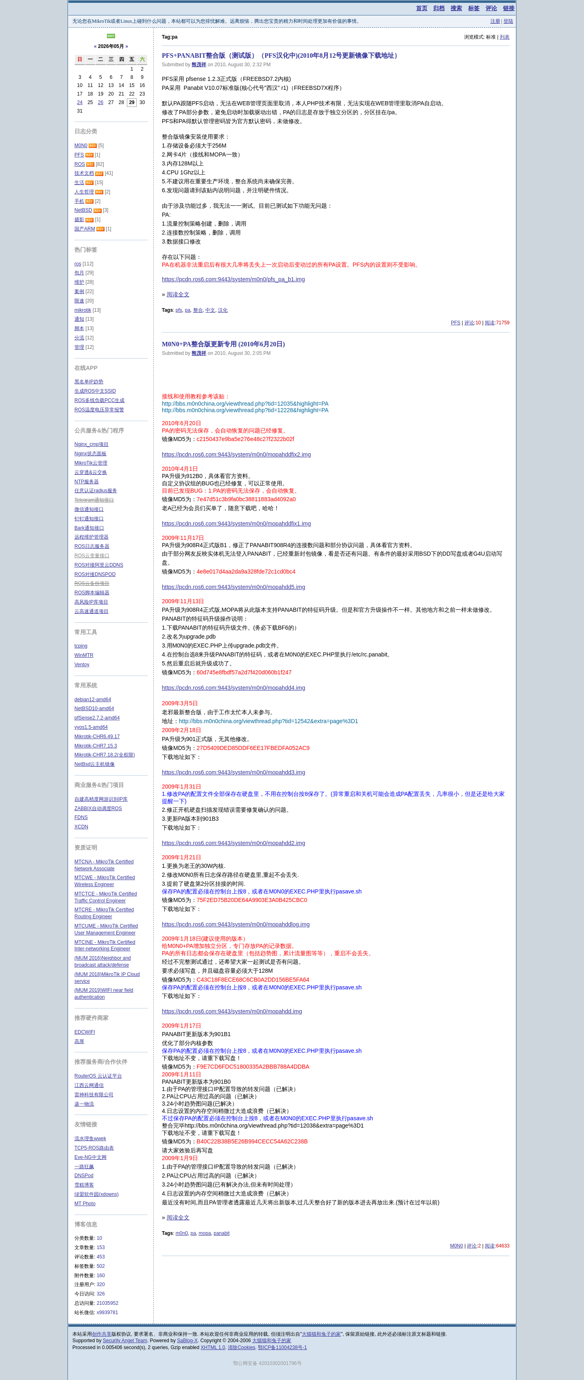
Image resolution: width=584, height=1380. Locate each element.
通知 (79, 319)
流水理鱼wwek (90, 1138)
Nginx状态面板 (90, 453)
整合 (198, 310)
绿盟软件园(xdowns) (96, 1194)
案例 (79, 291)
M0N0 (456, 1246)
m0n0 (182, 1233)
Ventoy (81, 664)
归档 (439, 8)
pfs (179, 310)
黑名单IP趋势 (88, 382)
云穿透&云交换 (90, 472)
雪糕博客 (84, 1185)
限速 (79, 301)
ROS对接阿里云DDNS (98, 565)
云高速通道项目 (91, 611)
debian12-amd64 (92, 699)
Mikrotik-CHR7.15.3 (95, 746)
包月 (79, 273)
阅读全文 (178, 294)
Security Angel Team (125, 1340)
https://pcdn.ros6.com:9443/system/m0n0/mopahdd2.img (233, 843)
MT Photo (85, 1203)
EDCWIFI (84, 1032)
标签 (473, 8)
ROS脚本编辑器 (91, 592)
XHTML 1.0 (213, 1347)
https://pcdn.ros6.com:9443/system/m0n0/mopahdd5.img (233, 587)
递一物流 (84, 1104)
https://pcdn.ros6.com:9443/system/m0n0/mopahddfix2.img (236, 454)
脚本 (79, 328)
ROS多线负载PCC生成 (99, 400)
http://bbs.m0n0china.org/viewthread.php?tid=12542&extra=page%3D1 (268, 721)
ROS (79, 164)
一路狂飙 (84, 1166)
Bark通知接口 (89, 528)
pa (187, 310)
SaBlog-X (187, 1340)
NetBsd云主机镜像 (94, 764)
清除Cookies (241, 1347)
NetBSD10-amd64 (94, 708)
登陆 (508, 21)
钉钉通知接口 (89, 519)
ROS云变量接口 (91, 556)
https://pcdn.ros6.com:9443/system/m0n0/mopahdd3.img (233, 772)
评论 (491, 8)
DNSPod (84, 1175)
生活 (79, 182)
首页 (421, 8)
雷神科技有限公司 (93, 1094)
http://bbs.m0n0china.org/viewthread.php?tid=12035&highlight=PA (245, 403)
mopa (205, 1233)
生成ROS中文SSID (95, 391)
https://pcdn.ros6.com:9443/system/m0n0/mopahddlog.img (235, 924)
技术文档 (84, 173)
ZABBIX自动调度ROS (98, 808)
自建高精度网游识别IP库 (101, 799)
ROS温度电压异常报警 (99, 410)
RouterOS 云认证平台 (98, 1076)
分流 (79, 338)
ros (77, 264)
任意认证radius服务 (95, 490)
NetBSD (83, 210)
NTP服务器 (86, 482)
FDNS (81, 817)
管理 (79, 347)
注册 (495, 21)
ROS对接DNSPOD (94, 574)
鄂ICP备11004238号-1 (282, 1347)
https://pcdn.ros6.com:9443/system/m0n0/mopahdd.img (232, 1011)
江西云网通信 (89, 1085)
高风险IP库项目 (91, 602)
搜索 (456, 8)
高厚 (79, 1041)
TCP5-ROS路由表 (94, 1148)
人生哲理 (84, 192)
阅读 (490, 323)
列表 (505, 37)
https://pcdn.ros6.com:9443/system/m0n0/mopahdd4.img (233, 688)
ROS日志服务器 (91, 546)
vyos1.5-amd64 (91, 727)
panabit (221, 1233)
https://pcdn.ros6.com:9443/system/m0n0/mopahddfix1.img (236, 523)
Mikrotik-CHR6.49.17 (97, 736)
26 (100, 102)
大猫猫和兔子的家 (321, 1334)
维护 (79, 282)
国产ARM (84, 229)
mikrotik (82, 310)
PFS (455, 323)
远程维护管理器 (91, 537)
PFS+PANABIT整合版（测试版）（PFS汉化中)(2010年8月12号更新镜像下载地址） (281, 55)
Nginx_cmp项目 (91, 444)
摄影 (79, 219)
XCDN (81, 827)
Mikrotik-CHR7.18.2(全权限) (104, 755)
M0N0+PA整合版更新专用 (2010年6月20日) (223, 344)
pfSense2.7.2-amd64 (97, 718)
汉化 (223, 310)
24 (80, 102)
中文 (210, 310)
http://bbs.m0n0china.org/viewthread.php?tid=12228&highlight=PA (245, 410)
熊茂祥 (199, 64)
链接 (508, 8)
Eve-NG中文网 (90, 1157)
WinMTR (84, 655)
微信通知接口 (89, 509)
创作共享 (101, 1334)
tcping (80, 646)
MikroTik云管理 (90, 463)
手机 (79, 201)
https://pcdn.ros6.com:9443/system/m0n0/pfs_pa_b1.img (233, 279)
